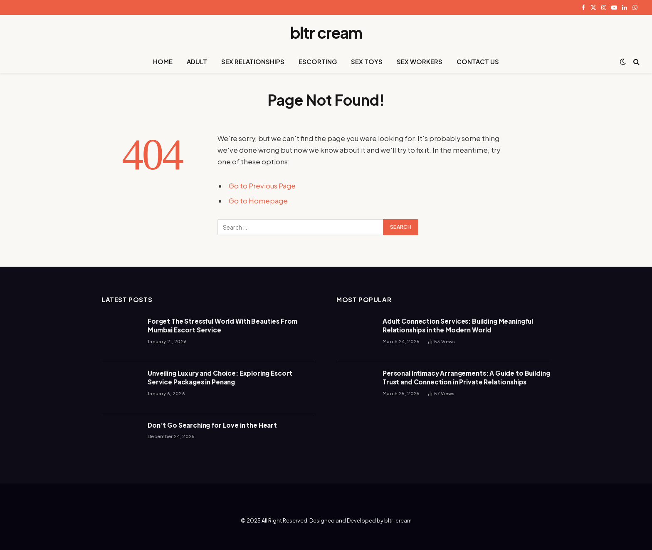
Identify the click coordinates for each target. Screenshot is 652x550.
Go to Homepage (258, 200)
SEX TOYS (367, 61)
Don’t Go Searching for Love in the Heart (212, 425)
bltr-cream (398, 520)
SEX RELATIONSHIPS (252, 61)
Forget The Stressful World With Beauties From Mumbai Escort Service (222, 325)
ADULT (197, 61)
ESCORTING (318, 61)
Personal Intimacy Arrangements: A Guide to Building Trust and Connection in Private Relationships (466, 377)
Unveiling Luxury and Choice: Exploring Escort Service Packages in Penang (220, 377)
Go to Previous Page (262, 185)
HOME (163, 61)
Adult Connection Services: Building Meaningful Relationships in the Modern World (458, 325)
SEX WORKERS (419, 61)
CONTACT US (478, 61)
